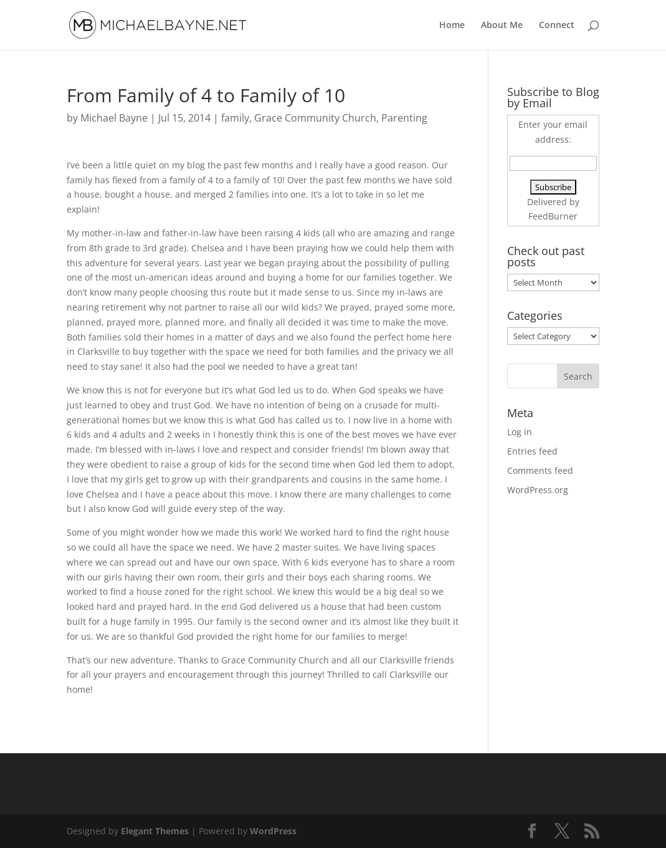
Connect (556, 26)
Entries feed (532, 451)
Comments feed (540, 470)
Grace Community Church (315, 118)
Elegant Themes (155, 831)
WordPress (273, 831)
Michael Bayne (114, 118)
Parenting (404, 118)
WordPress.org (537, 490)
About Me (502, 26)
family (235, 118)
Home (452, 26)
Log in (519, 432)
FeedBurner (553, 216)
